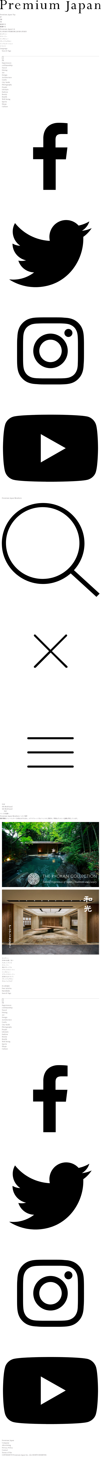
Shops (4, 104)
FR (1, 22)
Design (4, 75)
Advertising (6, 1445)
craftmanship (7, 65)
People (4, 87)
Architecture (7, 77)
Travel (4, 68)
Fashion (5, 92)
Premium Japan (8, 1440)
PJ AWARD (6, 986)
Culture (5, 106)
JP (1, 17)
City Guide (6, 82)
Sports (4, 102)
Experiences (6, 63)
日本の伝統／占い (8, 960)
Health (4, 97)
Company (5, 1443)
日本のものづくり (8, 977)
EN (1, 19)
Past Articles (7, 988)
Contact (5, 1450)
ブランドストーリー (8, 970)
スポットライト (7, 963)
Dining (4, 70)
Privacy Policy (7, 1448)
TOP (3, 804)
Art (3, 73)
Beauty (4, 94)
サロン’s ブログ (7, 981)
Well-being (6, 99)
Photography (7, 85)
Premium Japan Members (12, 498)
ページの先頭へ (4, 813)
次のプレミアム (7, 967)
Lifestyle (5, 89)
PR (3, 60)
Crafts (4, 80)
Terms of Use (7, 1452)
